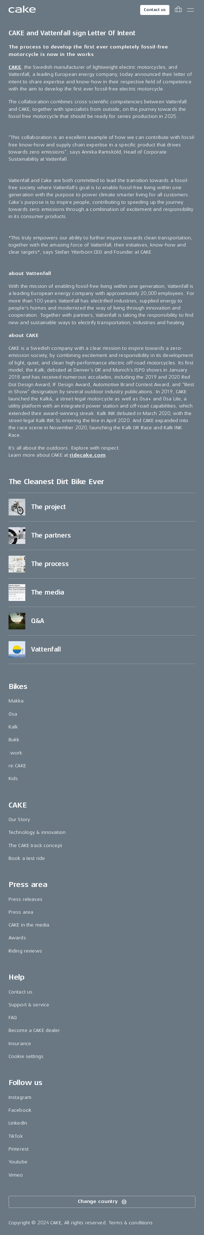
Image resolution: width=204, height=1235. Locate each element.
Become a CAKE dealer (34, 1030)
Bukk (14, 739)
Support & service (29, 1004)
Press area (21, 912)
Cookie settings (26, 1056)
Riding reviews (25, 951)
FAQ (13, 1017)
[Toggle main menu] (190, 10)
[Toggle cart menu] (178, 10)
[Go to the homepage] (22, 10)
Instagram (20, 1097)
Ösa (13, 714)
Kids (13, 778)
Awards (17, 937)
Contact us (155, 9)
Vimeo (16, 1175)
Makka (16, 701)
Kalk (13, 727)
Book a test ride (27, 858)
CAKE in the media (29, 925)
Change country (103, 1201)
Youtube (18, 1161)
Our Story (19, 819)
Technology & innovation (37, 832)
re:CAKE (17, 765)
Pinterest (19, 1149)
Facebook (20, 1110)
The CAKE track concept (35, 845)
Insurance (20, 1043)
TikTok (16, 1136)
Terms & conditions (131, 1222)
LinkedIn (18, 1123)
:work (15, 753)
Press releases (25, 899)
